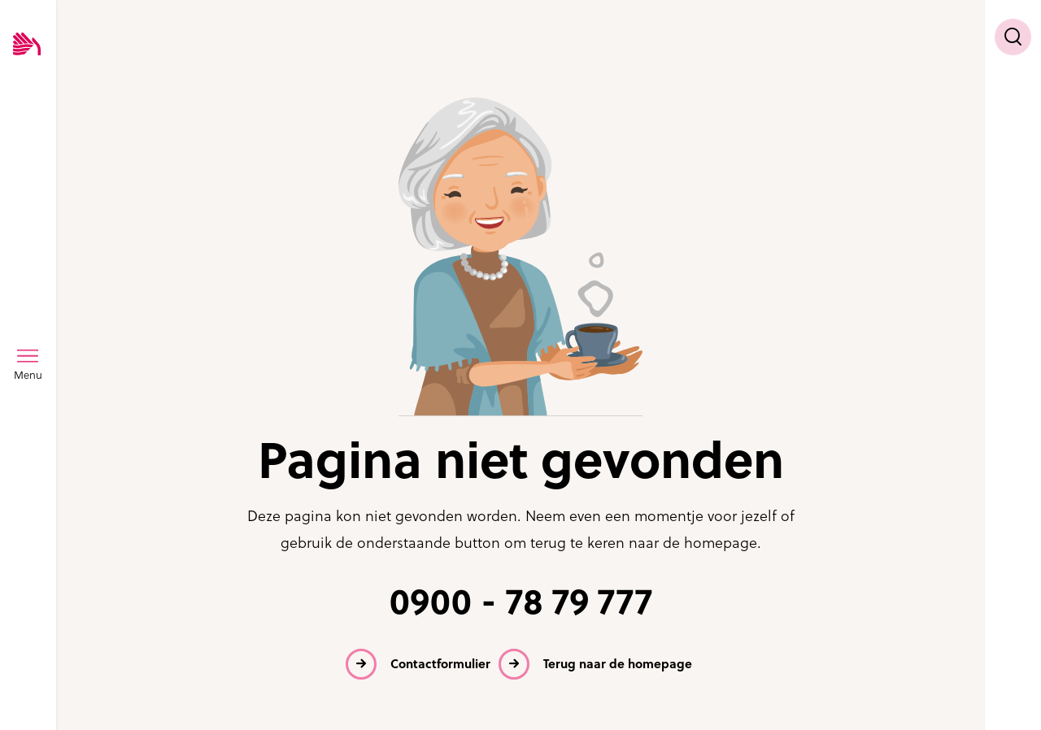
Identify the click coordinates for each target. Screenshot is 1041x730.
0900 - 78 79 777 (521, 602)
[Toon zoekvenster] (1013, 37)
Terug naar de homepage (617, 663)
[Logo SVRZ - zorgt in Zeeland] (27, 45)
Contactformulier (440, 663)
